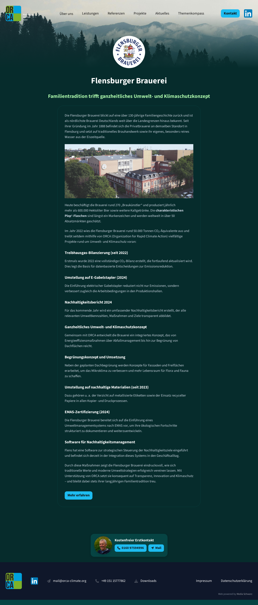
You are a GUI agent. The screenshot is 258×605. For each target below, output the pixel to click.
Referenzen (113, 13)
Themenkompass (188, 13)
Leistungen (87, 13)
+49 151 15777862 (113, 586)
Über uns (63, 13)
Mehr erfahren (79, 500)
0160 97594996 (130, 553)
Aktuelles (159, 13)
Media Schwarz (244, 599)
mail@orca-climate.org (69, 586)
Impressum (204, 586)
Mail (156, 553)
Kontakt (230, 13)
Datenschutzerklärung (236, 586)
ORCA (22, 13)
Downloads (148, 586)
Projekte (137, 13)
